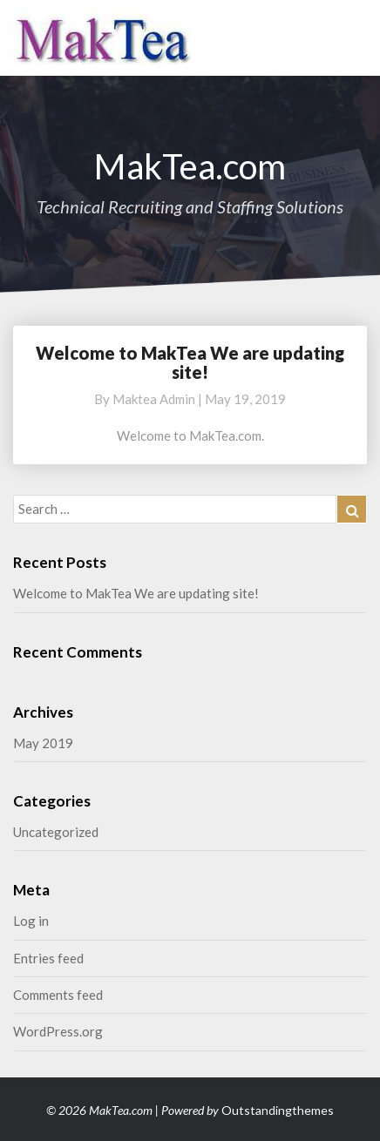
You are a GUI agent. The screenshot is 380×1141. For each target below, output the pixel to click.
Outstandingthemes (277, 1110)
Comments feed (58, 995)
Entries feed (48, 958)
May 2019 (43, 743)
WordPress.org (58, 1031)
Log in (31, 920)
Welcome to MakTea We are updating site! (190, 362)
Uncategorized (55, 832)
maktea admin (153, 399)
